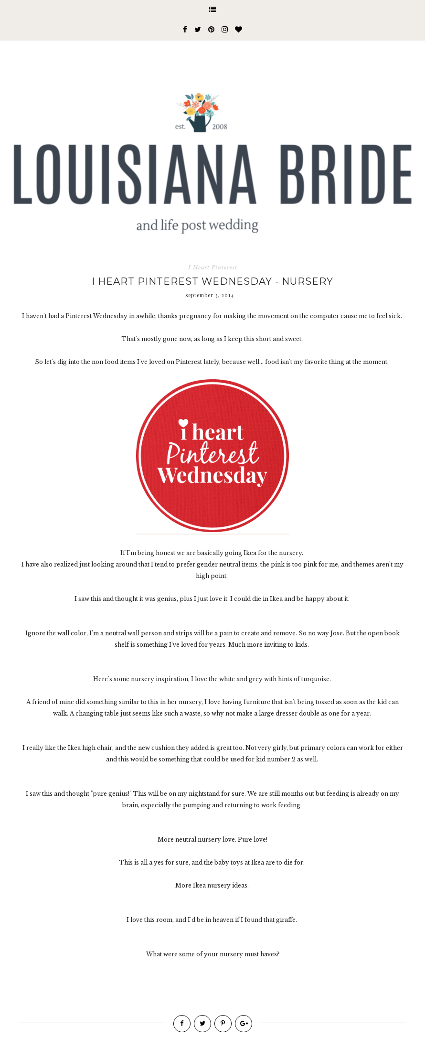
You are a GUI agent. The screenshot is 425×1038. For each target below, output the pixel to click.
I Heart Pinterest (212, 267)
